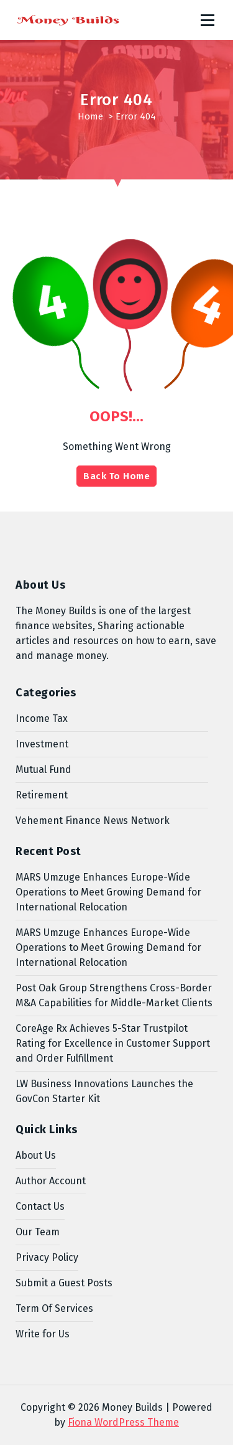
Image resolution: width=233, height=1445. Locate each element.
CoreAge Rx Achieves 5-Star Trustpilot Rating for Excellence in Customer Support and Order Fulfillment (113, 1043)
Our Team (38, 1232)
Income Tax (42, 718)
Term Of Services (54, 1308)
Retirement (42, 795)
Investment (42, 744)
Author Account (51, 1181)
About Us (36, 1155)
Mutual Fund (43, 769)
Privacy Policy (47, 1257)
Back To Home (116, 476)
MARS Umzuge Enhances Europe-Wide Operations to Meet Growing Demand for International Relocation (108, 892)
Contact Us (40, 1206)
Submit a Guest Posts (64, 1283)
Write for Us (43, 1334)
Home (90, 116)
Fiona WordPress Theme (123, 1422)
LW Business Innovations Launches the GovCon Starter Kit (104, 1091)
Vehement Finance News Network (93, 820)
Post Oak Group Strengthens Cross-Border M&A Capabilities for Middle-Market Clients (114, 995)
